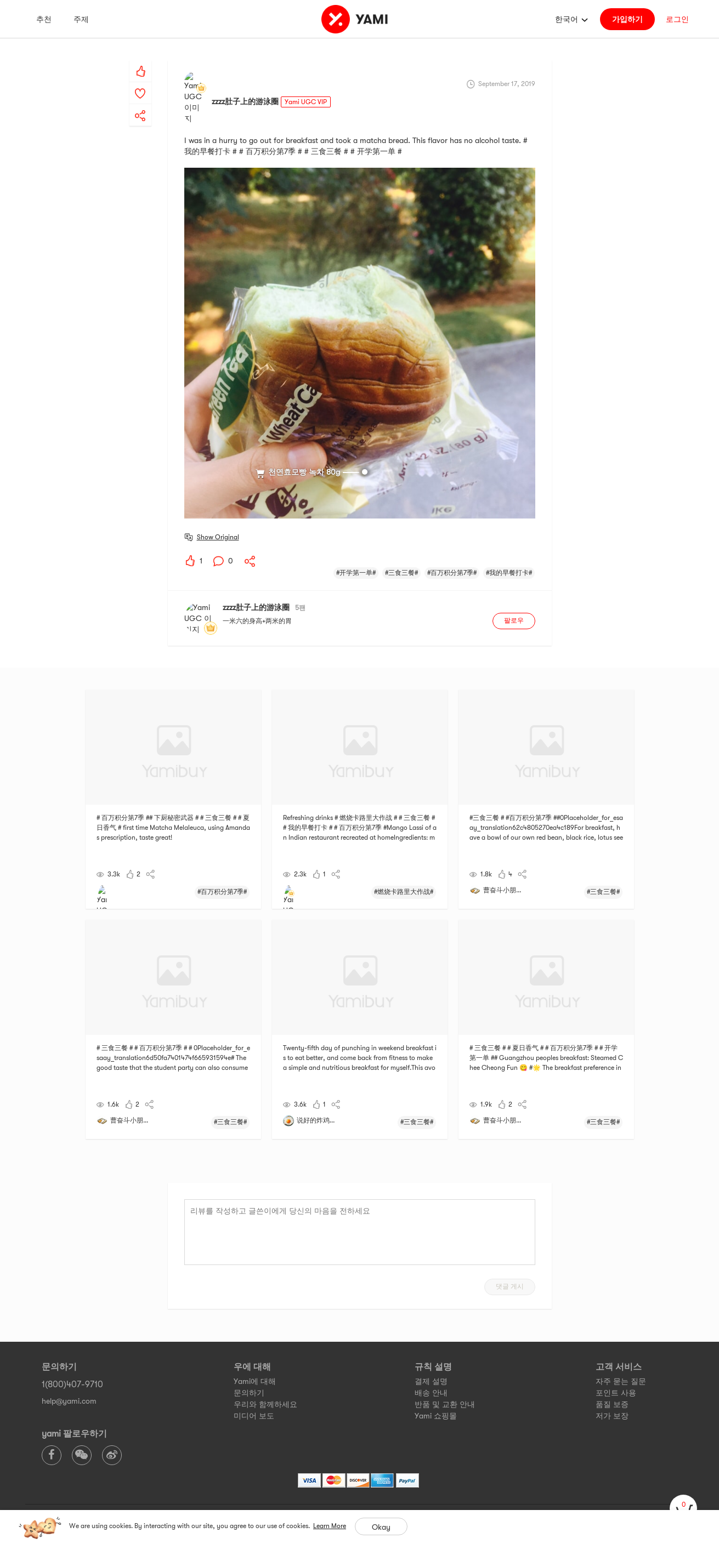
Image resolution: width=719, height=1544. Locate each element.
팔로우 (514, 583)
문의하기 (249, 1350)
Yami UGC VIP (306, 83)
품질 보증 (612, 1361)
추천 (44, 19)
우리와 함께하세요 (265, 1361)
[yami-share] (140, 104)
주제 (81, 19)
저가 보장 (612, 1373)
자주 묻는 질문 (621, 1338)
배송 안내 (431, 1350)
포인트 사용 (616, 1350)
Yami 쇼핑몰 (436, 1373)
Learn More (329, 1526)
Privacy (367, 1483)
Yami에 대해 (255, 1338)
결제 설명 (431, 1338)
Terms (339, 1483)
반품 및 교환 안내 (445, 1361)
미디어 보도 (254, 1373)
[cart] (683, 1508)
